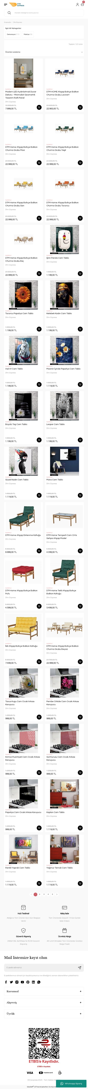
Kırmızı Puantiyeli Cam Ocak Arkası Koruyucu (22, 758)
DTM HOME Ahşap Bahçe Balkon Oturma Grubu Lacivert (62, 93)
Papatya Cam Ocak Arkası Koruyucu (23, 812)
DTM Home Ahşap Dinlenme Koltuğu (23, 535)
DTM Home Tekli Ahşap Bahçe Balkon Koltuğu (61, 592)
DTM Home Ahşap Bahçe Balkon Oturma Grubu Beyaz (62, 647)
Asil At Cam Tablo (14, 369)
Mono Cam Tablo (54, 480)
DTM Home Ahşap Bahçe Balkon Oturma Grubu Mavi (21, 148)
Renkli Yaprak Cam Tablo (17, 868)
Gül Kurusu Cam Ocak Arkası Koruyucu (60, 758)
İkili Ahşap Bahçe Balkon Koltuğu (21, 646)
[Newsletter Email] (44, 968)
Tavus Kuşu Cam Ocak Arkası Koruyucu (19, 703)
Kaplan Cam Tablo (55, 812)
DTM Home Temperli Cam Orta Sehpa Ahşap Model (61, 536)
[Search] (44, 13)
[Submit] (79, 968)
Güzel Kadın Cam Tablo (16, 480)
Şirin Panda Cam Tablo (57, 258)
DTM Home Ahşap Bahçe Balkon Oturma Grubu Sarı (21, 204)
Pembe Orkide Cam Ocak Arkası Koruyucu (62, 703)
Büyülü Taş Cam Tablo (16, 424)
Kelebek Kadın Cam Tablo (59, 313)
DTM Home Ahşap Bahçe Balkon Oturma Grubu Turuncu (62, 204)
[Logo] (16, 4)
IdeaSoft (30, 1087)
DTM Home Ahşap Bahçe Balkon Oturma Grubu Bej (21, 259)
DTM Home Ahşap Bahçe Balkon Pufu (21, 592)
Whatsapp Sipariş (71, 1083)
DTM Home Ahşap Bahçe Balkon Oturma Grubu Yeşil (62, 148)
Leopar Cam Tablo (55, 424)
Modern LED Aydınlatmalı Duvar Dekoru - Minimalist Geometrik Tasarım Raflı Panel (20, 95)
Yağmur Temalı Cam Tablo (59, 868)
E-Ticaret (38, 1087)
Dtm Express (17, 22)
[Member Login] (77, 4)
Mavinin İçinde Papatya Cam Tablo (63, 369)
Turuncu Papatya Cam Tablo (19, 313)
